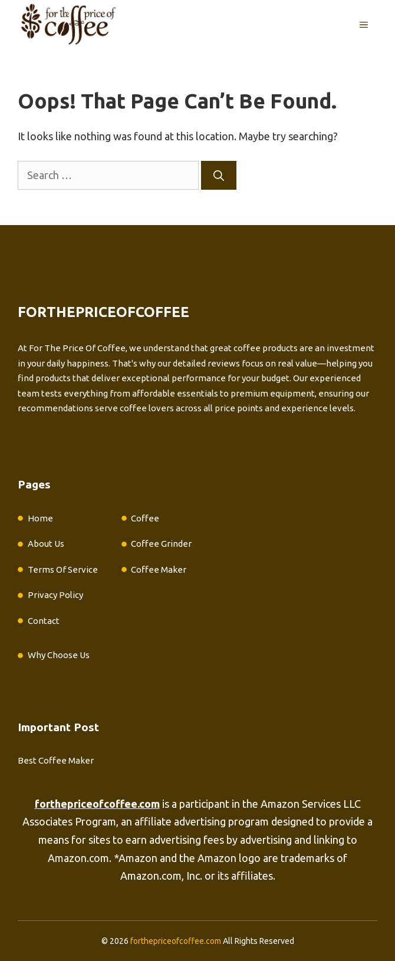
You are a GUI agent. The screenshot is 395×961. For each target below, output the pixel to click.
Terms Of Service (63, 569)
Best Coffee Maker (56, 760)
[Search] (218, 175)
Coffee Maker (158, 569)
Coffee (145, 518)
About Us (46, 544)
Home (40, 518)
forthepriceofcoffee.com (175, 941)
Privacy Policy (55, 595)
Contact (44, 621)
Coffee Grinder (161, 544)
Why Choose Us (59, 655)
